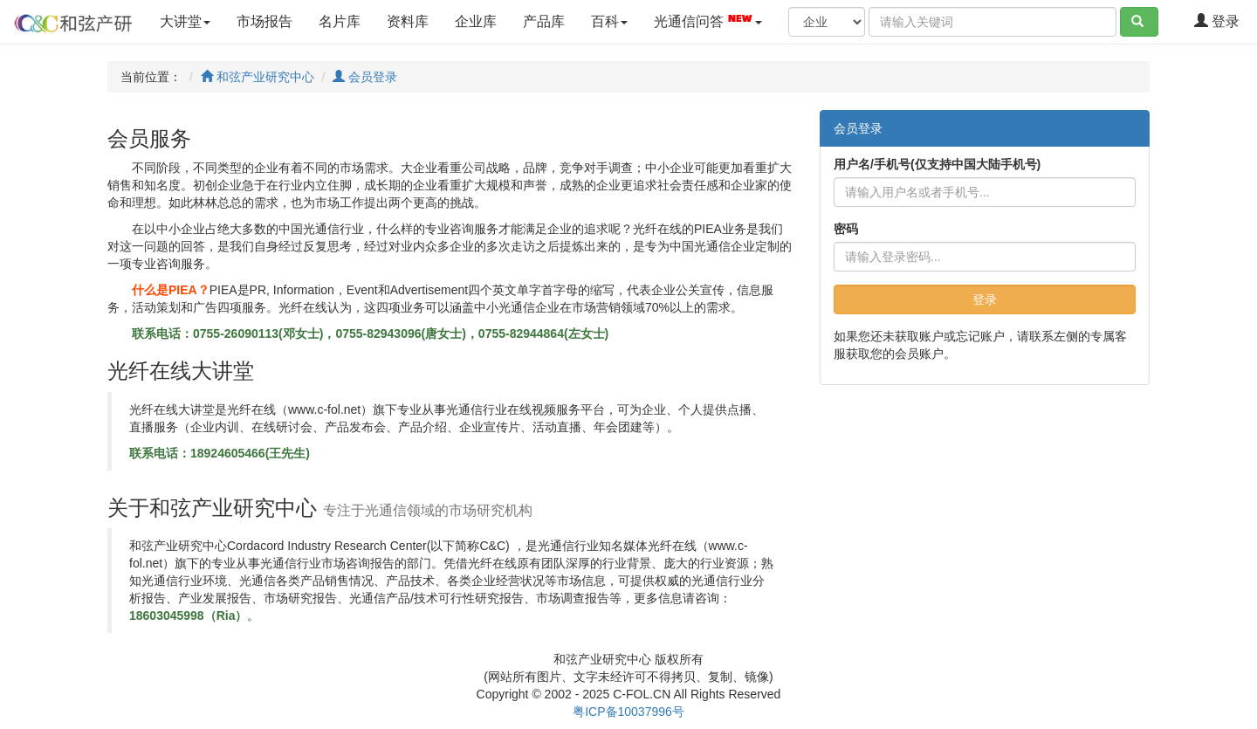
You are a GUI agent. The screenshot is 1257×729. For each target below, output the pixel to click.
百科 (609, 21)
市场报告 (264, 21)
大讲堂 (185, 21)
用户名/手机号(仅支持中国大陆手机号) (937, 164)
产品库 (544, 21)
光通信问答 (708, 20)
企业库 (476, 21)
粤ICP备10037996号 (628, 712)
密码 (846, 229)
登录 (1217, 21)
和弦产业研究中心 (257, 77)
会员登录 (365, 77)
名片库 (340, 21)
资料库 (408, 21)
